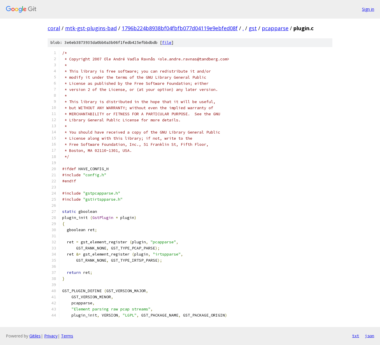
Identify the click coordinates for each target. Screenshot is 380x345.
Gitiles (35, 336)
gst (253, 28)
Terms (67, 336)
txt (355, 335)
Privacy (51, 336)
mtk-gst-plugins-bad (91, 28)
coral (54, 28)
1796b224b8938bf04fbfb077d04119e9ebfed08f (180, 28)
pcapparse (275, 28)
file (166, 42)
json (369, 335)
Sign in (368, 9)
